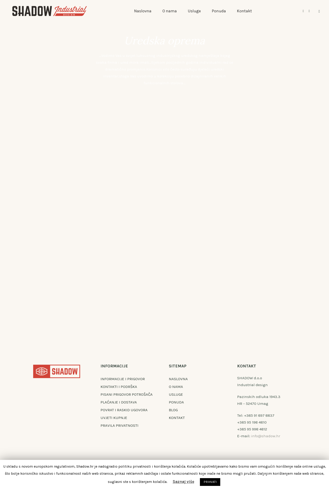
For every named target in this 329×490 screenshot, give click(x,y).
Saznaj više (183, 481)
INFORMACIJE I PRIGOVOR (123, 379)
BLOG (173, 410)
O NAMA (176, 386)
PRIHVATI (210, 482)
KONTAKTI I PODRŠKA (119, 386)
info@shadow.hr (265, 436)
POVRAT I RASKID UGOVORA (124, 410)
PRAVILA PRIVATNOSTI (119, 425)
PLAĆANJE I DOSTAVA (119, 402)
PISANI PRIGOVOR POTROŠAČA (127, 394)
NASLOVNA (178, 379)
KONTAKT (177, 417)
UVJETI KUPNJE (114, 417)
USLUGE (176, 394)
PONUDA (176, 402)
